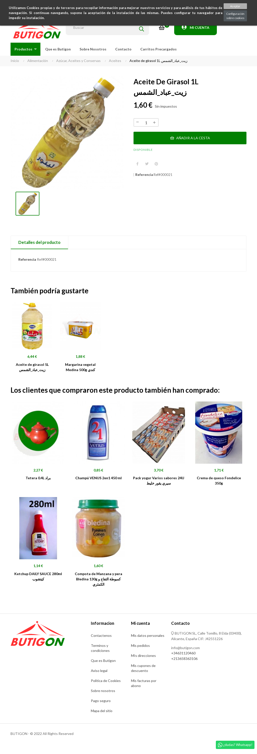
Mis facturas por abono (143, 683)
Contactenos (101, 635)
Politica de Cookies (106, 680)
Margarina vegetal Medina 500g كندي (80, 367)
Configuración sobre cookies (235, 16)
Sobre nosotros (103, 691)
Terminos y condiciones (100, 648)
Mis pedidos (140, 645)
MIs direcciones (143, 655)
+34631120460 (183, 653)
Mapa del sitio (101, 711)
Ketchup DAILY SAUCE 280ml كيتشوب (38, 576)
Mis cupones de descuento (143, 668)
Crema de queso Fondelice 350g (219, 480)
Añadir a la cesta (190, 138)
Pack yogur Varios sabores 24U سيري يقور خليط (158, 480)
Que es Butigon (103, 660)
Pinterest (156, 164)
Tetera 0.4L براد (38, 478)
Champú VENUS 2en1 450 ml (98, 478)
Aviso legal (99, 670)
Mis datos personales (147, 635)
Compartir (137, 164)
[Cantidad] (146, 122)
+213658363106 (184, 658)
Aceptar (235, 6)
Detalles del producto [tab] (39, 242)
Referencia (144, 174)
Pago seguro (101, 701)
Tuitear (147, 164)
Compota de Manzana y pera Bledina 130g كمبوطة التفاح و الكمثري (98, 579)
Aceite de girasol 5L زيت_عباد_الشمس (32, 367)
